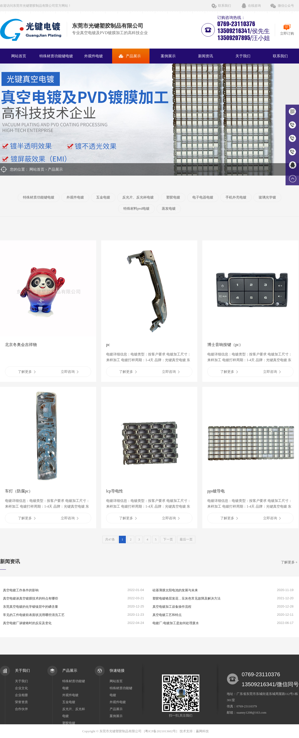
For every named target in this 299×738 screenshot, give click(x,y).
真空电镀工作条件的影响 (21, 590)
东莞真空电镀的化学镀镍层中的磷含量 (30, 606)
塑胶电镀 (173, 197)
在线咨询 (254, 5)
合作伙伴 (21, 709)
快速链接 (117, 670)
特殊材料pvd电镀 (136, 208)
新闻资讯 (205, 56)
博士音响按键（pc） (225, 344)
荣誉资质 (21, 702)
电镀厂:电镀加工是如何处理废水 (175, 623)
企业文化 (21, 688)
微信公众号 (286, 5)
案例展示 (168, 56)
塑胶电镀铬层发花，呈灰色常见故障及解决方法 (186, 598)
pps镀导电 (216, 491)
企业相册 (21, 695)
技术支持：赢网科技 (194, 731)
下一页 (168, 539)
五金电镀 (103, 197)
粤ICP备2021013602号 (160, 731)
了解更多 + (289, 562)
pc (108, 344)
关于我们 (242, 56)
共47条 (110, 539)
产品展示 (133, 56)
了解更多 (27, 372)
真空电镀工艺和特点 (167, 615)
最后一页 (186, 539)
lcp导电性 (114, 491)
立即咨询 (69, 372)
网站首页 (18, 56)
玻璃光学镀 (267, 197)
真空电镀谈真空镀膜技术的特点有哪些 (30, 598)
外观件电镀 (93, 56)
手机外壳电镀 (235, 197)
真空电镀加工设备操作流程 (171, 606)
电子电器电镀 (202, 197)
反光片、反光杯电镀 (138, 197)
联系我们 (224, 5)
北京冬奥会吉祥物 (21, 344)
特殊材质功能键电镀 (56, 56)
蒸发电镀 (169, 208)
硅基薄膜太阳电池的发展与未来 (175, 590)
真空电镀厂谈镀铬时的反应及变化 (27, 623)
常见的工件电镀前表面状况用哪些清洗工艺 (34, 615)
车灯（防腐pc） (19, 491)
